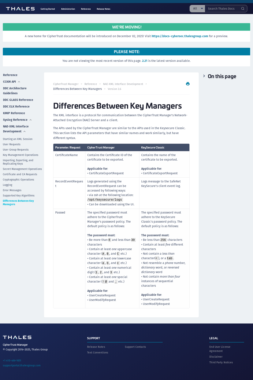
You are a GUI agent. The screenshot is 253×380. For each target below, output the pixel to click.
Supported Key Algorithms (19, 194)
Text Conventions (97, 352)
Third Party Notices (221, 362)
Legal (213, 338)
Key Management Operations (21, 153)
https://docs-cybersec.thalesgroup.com (180, 36)
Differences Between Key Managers (18, 201)
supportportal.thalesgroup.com (22, 365)
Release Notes (96, 347)
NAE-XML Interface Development (16, 127)
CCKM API (12, 81)
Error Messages (12, 188)
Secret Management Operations (22, 167)
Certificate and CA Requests (20, 172)
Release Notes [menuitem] (103, 8)
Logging (7, 183)
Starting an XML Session (17, 137)
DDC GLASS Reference (18, 99)
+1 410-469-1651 (12, 360)
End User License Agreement (219, 349)
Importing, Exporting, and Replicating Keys (18, 160)
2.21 (144, 61)
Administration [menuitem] (68, 8)
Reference (10, 75)
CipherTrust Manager (65, 84)
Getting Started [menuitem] (48, 8)
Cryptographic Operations (18, 178)
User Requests (11, 142)
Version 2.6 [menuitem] (114, 89)
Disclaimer (215, 357)
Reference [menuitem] (86, 8)
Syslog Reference (17, 118)
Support (93, 338)
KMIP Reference (14, 112)
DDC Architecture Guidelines (15, 90)
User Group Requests (16, 148)
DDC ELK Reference (16, 105)
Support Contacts (135, 347)
